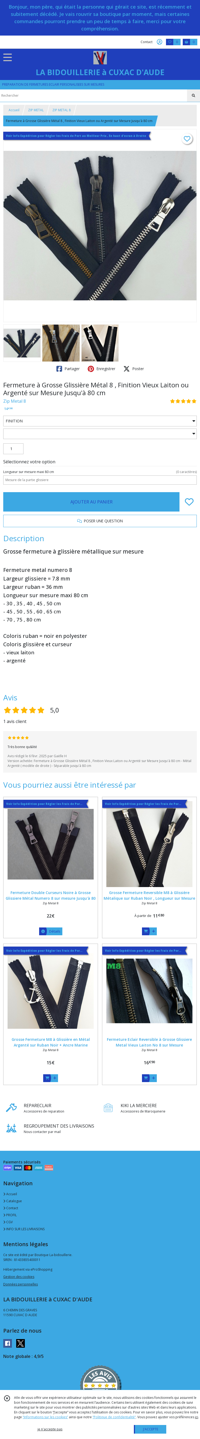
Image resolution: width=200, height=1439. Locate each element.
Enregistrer (101, 369)
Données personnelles (20, 1284)
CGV (8, 1222)
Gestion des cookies (18, 1276)
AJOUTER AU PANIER (91, 502)
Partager (68, 369)
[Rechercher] (193, 95)
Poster (133, 369)
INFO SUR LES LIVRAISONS (24, 1229)
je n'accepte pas (50, 1429)
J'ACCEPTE (150, 1429)
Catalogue (12, 1201)
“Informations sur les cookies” (45, 1417)
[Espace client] (159, 42)
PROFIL (10, 1215)
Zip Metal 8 (14, 401)
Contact (146, 42)
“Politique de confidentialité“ (114, 1417)
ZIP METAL (36, 110)
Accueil (14, 110)
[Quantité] (13, 448)
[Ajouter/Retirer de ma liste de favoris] (189, 501)
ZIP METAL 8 (61, 110)
